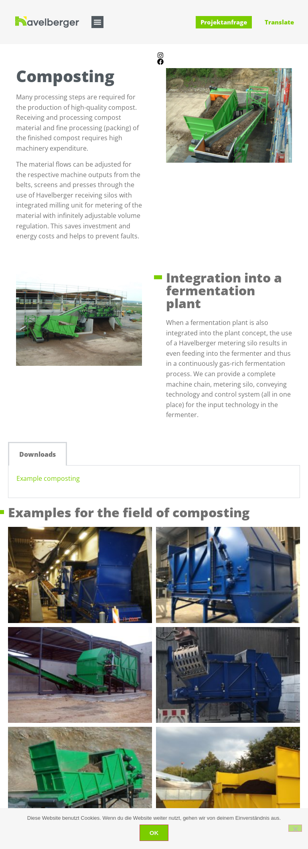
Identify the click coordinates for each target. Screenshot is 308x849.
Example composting (48, 478)
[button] (97, 22)
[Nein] (295, 828)
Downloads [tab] (37, 454)
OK (154, 832)
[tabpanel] (154, 482)
